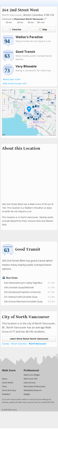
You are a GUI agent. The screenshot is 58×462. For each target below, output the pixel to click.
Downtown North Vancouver (29, 19)
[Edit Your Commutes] (45, 18)
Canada (5, 344)
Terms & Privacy (9, 390)
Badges (27, 394)
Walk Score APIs (30, 379)
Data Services (30, 383)
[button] (29, 109)
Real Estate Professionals (34, 386)
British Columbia (18, 344)
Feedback (6, 394)
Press (4, 386)
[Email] (13, 375)
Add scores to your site (14, 83)
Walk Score (8, 370)
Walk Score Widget (32, 375)
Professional (31, 370)
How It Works (7, 383)
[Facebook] (8, 375)
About (4, 379)
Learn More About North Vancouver (29, 338)
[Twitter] (4, 375)
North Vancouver (12, 15)
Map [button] (43, 29)
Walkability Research (32, 390)
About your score (11, 79)
